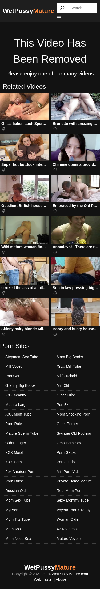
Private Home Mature (74, 481)
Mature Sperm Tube (21, 433)
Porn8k (63, 404)
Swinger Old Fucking (74, 433)
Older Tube (66, 395)
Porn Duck (14, 481)
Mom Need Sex (18, 538)
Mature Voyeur (69, 538)
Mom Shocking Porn (73, 414)
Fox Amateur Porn (20, 471)
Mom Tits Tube (17, 519)
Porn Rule (13, 424)
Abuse (61, 579)
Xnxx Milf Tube (69, 366)
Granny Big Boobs (20, 385)
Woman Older (68, 519)
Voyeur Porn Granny (74, 510)
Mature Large (16, 404)
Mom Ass (13, 529)
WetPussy (28, 10)
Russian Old (15, 491)
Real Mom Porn (70, 491)
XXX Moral (14, 452)
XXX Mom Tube (18, 414)
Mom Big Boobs (70, 357)
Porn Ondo (66, 462)
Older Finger (15, 443)
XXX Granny (15, 395)
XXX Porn (13, 462)
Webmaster (43, 579)
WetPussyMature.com (70, 574)
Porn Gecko (67, 452)
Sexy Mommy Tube (73, 500)
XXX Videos (67, 529)
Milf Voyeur (14, 366)
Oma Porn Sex (69, 443)
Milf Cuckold (67, 376)
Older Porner (67, 424)
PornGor (12, 376)
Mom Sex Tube (17, 500)
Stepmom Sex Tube (21, 357)
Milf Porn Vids (68, 471)
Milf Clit (63, 385)
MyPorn (11, 510)
